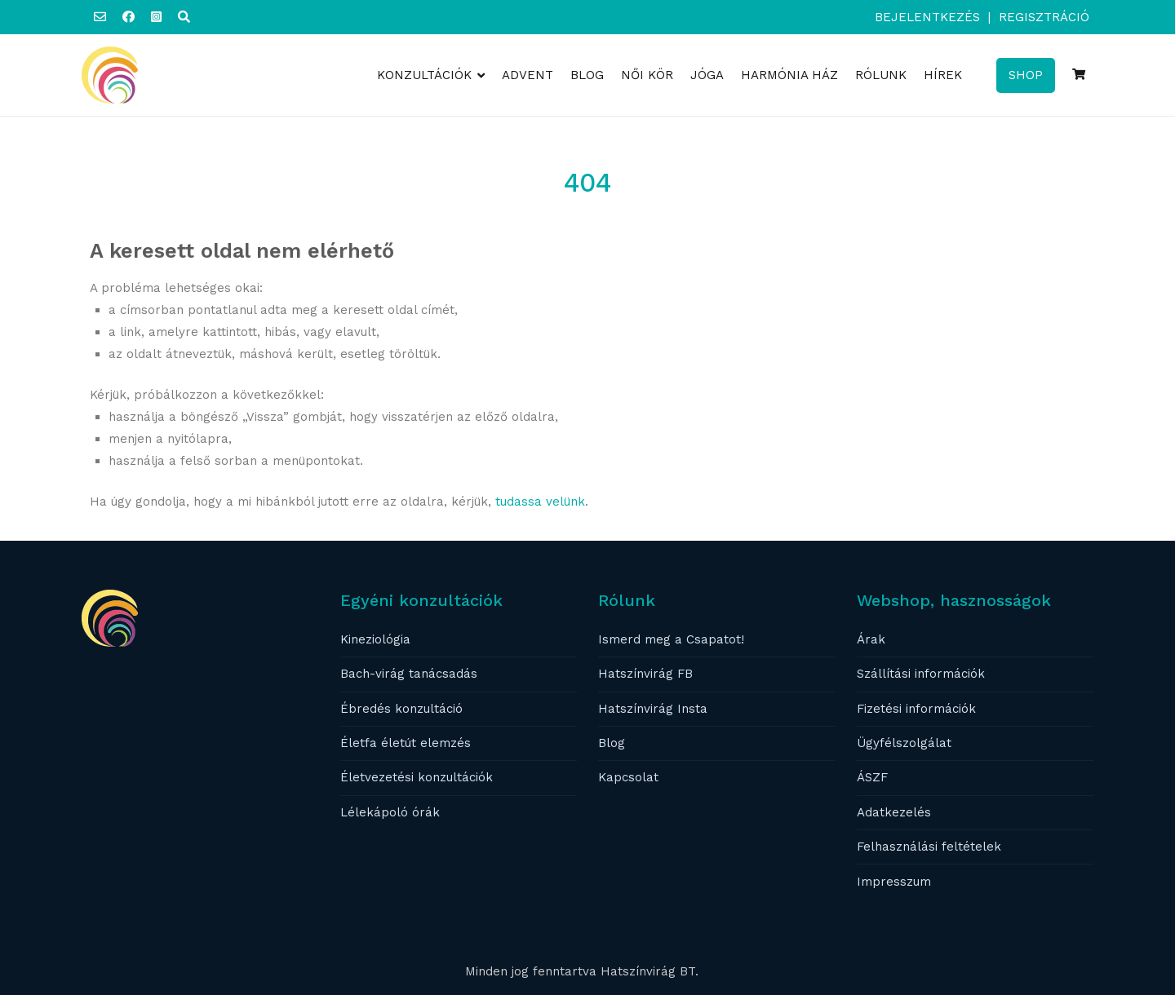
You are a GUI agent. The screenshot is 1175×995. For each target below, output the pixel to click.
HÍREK (943, 75)
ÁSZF (872, 777)
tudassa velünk (540, 501)
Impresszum (894, 881)
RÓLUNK (881, 75)
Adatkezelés (894, 812)
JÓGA (707, 75)
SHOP (1026, 75)
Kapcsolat (628, 777)
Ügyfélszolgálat (904, 743)
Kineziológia (375, 639)
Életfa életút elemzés (405, 743)
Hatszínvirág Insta (652, 708)
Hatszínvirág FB (645, 673)
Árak (871, 639)
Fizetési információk (916, 708)
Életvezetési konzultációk (416, 777)
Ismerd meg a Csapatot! (671, 639)
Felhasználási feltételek (929, 846)
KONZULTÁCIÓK (424, 75)
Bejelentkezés (927, 17)
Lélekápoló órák (390, 812)
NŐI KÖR (647, 75)
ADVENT (527, 75)
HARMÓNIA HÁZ (789, 75)
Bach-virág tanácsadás (408, 673)
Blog (611, 743)
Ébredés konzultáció (401, 708)
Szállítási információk (921, 673)
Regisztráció (1044, 17)
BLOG (587, 75)
